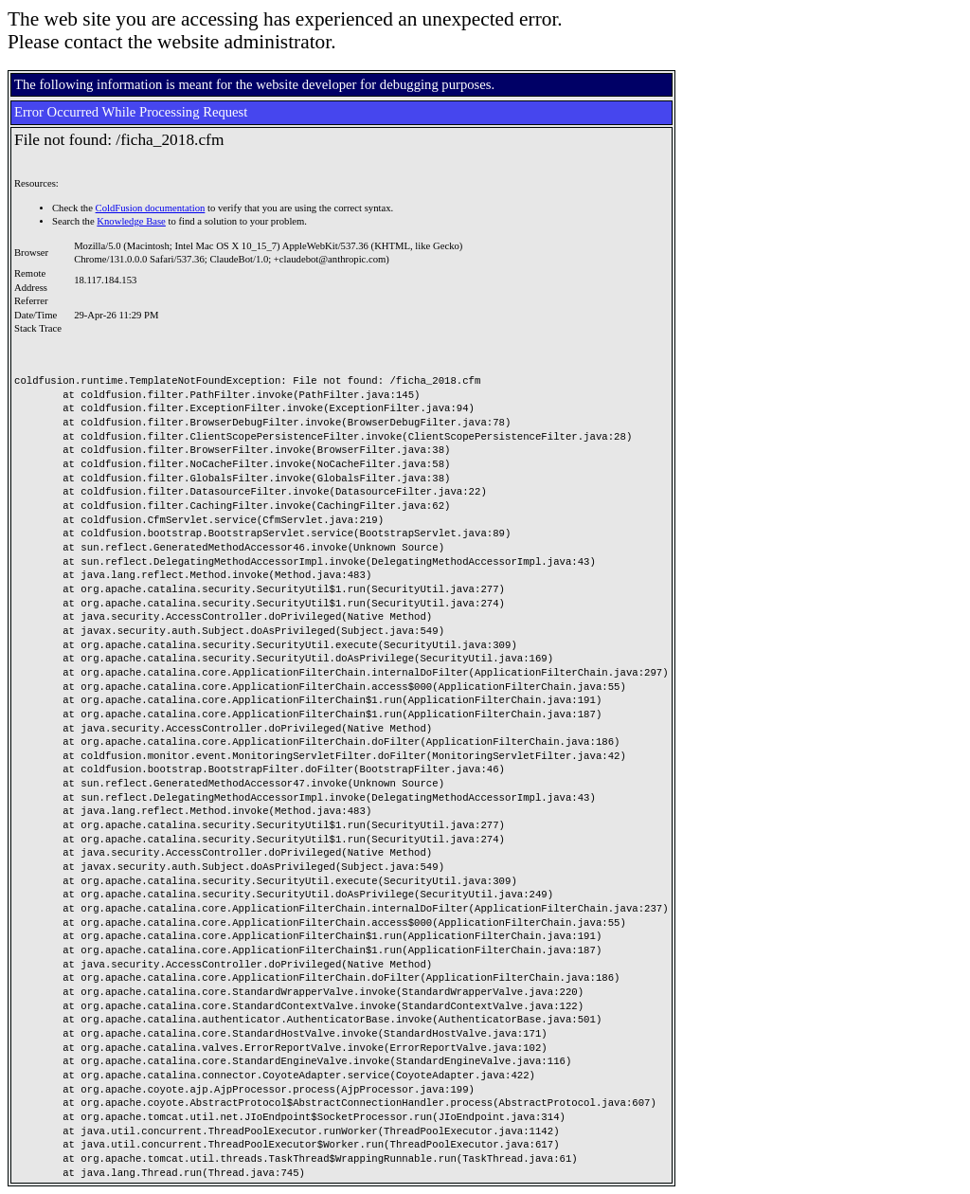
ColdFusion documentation (151, 208)
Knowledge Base (131, 221)
